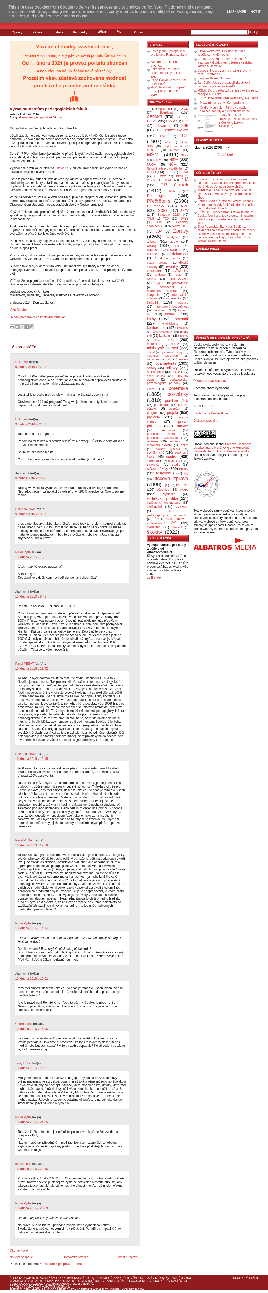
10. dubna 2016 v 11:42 (31, 668)
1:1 (149, 108)
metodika (153, 344)
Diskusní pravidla (205, 421)
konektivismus (169, 323)
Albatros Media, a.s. (211, 381)
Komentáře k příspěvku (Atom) (61, 1264)
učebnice (163, 489)
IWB (167, 142)
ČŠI (174, 523)
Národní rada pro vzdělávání (165, 168)
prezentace (161, 405)
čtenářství (154, 527)
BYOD (184, 109)
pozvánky (177, 394)
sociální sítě (155, 452)
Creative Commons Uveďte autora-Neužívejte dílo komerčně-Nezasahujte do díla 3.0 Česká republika (223, 447)
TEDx (166, 218)
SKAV (184, 211)
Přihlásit (251, 1278)
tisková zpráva (171, 478)
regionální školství (159, 445)
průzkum (183, 426)
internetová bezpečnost (172, 306)
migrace (175, 344)
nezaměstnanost (158, 359)
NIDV (173, 160)
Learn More (236, 11)
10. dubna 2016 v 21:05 (31, 1122)
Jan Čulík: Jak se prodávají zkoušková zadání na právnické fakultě (224, 84)
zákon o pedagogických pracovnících (168, 513)
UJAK (160, 222)
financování (179, 278)
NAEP (184, 155)
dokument (26, 117)
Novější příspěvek (22, 1257)
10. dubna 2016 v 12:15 (31, 759)
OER (168, 172)
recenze (152, 441)
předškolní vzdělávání (163, 438)
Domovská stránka (75, 1257)
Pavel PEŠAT (24, 663)
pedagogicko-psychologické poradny (168, 381)
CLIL (179, 116)
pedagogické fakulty (48, 117)
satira (184, 445)
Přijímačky (155, 206)
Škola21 (177, 527)
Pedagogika (157, 196)
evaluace (160, 274)
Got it (256, 11)
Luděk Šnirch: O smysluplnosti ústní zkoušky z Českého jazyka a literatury (238, 121)
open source (156, 375)
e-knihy (172, 266)
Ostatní (179, 176)
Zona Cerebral (82, 1289)
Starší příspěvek (128, 1257)
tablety (183, 469)
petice (151, 388)
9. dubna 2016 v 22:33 (30, 367)
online (176, 372)
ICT (184, 135)
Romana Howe (25, 509)
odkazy (172, 368)
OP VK (184, 172)
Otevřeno (61, 168)
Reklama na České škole (211, 413)
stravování (154, 464)
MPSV (174, 150)
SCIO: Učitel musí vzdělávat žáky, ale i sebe (228, 98)
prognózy (174, 408)
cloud (177, 245)
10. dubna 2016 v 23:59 (31, 1208)
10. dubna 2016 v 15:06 (31, 1029)
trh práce (182, 485)
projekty (153, 417)
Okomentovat (19, 1250)
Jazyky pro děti (173, 146)
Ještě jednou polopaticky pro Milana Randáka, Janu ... (169, 54)
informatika (174, 298)
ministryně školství (162, 348)
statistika (174, 461)
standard (153, 461)
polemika (179, 388)
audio (174, 241)
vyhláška (169, 494)
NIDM (157, 160)
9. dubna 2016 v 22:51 (30, 424)
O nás (138, 32)
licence (184, 335)
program (153, 413)
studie (176, 464)
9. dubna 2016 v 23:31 (30, 514)
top (165, 485)
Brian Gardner (34, 1289)
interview (161, 310)
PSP (172, 191)
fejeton (179, 274)
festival (151, 278)
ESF (185, 125)
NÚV (172, 164)
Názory (37, 32)
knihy (151, 319)
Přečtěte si (159, 201)
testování (163, 473)
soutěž (171, 456)
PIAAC (151, 179)
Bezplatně (166, 112)
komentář (181, 319)
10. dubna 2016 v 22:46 (31, 1169)
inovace (183, 302)
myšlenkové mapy (171, 352)
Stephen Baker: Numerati (215, 78)
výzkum (182, 506)
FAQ (163, 136)
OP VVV (160, 176)
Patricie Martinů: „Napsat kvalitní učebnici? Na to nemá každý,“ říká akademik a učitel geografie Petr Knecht (227, 204)
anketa (151, 241)
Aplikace (164, 109)
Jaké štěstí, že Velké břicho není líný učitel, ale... (166, 72)
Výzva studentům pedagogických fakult (49, 109)
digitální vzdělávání (162, 250)
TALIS (151, 218)
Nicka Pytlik (23, 552)
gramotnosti (180, 283)
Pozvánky (80, 32)
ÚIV (157, 519)
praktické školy (177, 401)
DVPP (170, 121)
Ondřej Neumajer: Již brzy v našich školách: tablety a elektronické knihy (224, 109)
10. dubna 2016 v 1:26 (30, 557)
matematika (165, 340)
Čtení (120, 32)
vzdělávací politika (162, 498)
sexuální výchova (168, 449)
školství (155, 532)
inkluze (153, 302)
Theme (14, 1289)
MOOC (152, 150)
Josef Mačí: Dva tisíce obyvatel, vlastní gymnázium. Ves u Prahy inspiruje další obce (225, 193)
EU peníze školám (173, 130)
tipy (186, 473)
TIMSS (184, 218)
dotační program (158, 262)
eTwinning (181, 270)
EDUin (160, 125)
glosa (160, 283)
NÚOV (151, 164)
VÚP (158, 231)
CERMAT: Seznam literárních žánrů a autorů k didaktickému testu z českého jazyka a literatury (225, 62)
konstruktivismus (162, 331)
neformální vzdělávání (163, 355)
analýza (172, 237)
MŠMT (101, 32)
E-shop (156, 577)
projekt (172, 413)
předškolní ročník (161, 434)
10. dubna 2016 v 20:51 (31, 1068)
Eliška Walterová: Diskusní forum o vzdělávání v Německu (222, 53)
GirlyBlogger (109, 1289)
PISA (184, 179)
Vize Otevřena (20, 310)
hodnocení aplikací (162, 291)
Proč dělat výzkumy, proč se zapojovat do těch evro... (168, 91)
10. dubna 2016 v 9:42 (30, 596)
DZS (185, 121)
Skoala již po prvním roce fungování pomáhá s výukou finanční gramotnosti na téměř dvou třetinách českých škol (226, 183)
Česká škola (226, 155)
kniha (169, 314)
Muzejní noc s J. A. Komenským (222, 102)
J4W (141, 1289)
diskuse (152, 254)
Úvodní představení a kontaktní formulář (37, 317)
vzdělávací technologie (163, 502)
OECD (151, 172)
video (183, 489)
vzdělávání (154, 507)
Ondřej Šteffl (23, 1024)
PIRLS (167, 179)
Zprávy (17, 32)
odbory (152, 368)
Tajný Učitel (23, 1063)
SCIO (162, 210)
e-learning (154, 270)
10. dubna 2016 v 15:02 (31, 978)
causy (152, 245)
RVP (184, 206)
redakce (175, 441)
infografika (154, 295)
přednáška (167, 430)
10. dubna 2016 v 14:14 (31, 928)
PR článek (174, 184)
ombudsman (155, 372)
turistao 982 (23, 1164)
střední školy (157, 469)
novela (183, 359)
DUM (151, 121)
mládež (151, 352)
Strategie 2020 (168, 214)
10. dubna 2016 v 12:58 (31, 845)
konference (156, 328)
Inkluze (58, 32)
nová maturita (165, 363)
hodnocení (167, 287)
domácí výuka (170, 258)
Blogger (236, 1278)
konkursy (182, 327)
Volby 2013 (180, 226)
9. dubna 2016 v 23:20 (30, 478)
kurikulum (165, 336)
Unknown (21, 362)
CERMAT (155, 117)
